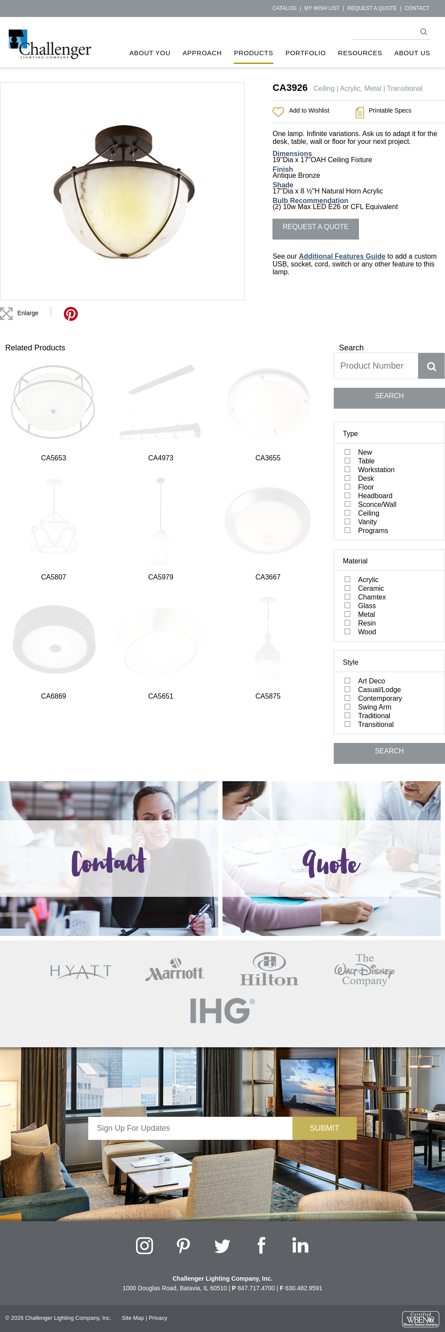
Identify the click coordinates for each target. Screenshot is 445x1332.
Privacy (158, 1318)
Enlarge (27, 313)
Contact (417, 8)
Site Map (133, 1318)
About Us (412, 53)
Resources (360, 53)
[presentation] (190, 1157)
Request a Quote (372, 8)
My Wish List (321, 8)
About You (150, 53)
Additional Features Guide (342, 256)
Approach (202, 53)
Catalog (284, 8)
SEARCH (389, 396)
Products (253, 53)
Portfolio (306, 53)
